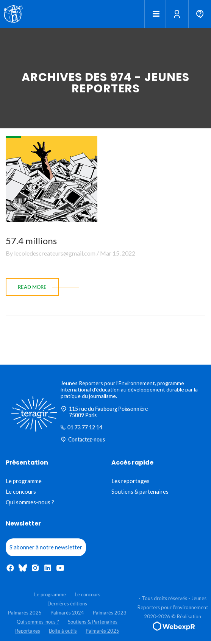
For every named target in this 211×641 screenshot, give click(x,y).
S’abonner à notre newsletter (45, 547)
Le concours (21, 491)
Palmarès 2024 (67, 613)
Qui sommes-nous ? (30, 502)
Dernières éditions (67, 603)
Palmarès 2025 (25, 613)
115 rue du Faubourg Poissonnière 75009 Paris (104, 411)
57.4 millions (31, 240)
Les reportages (130, 480)
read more (32, 287)
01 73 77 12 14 (81, 427)
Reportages (27, 631)
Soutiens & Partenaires (92, 622)
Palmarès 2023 (110, 613)
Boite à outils (63, 631)
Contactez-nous (83, 439)
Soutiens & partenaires (140, 491)
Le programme (24, 480)
